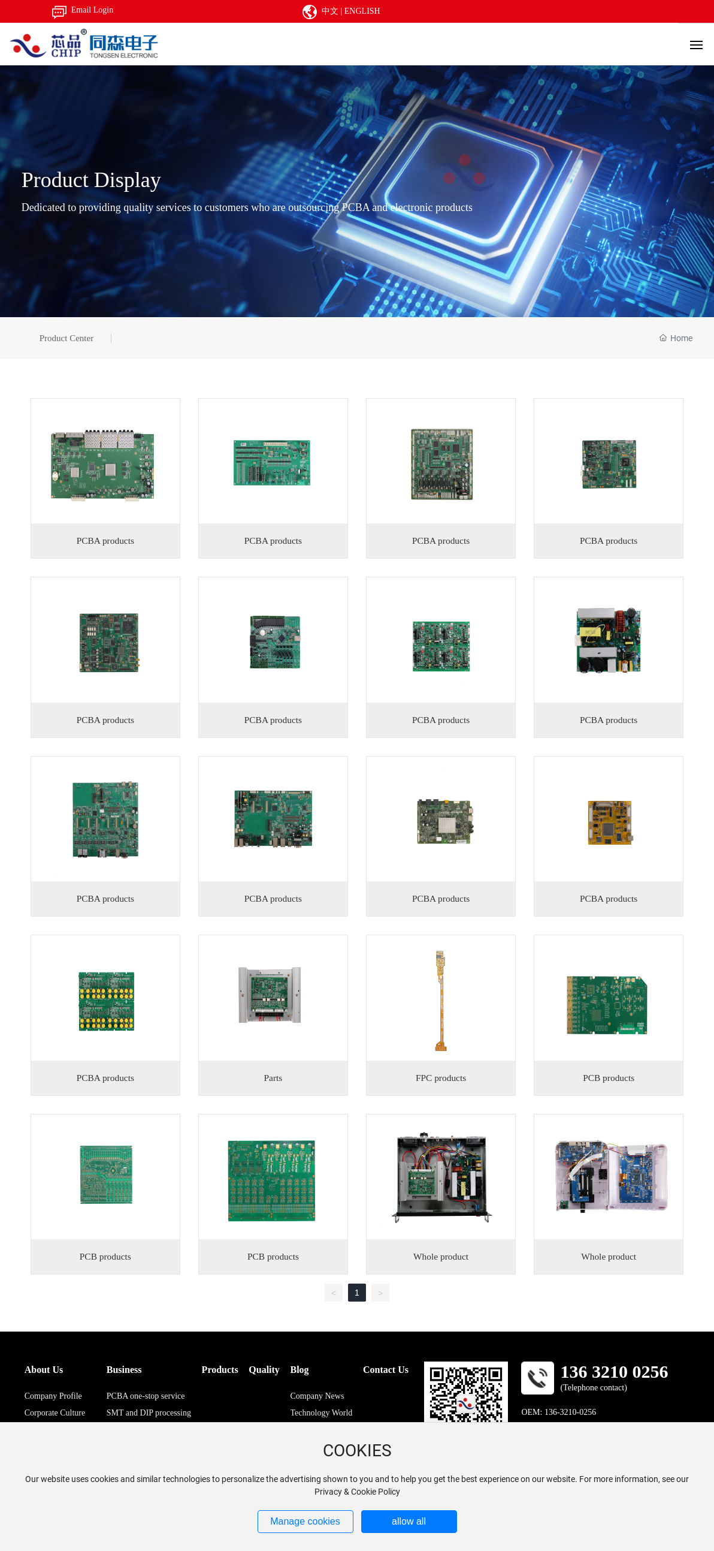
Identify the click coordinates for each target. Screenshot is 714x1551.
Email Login (92, 9)
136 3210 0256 (614, 1371)
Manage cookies (305, 1521)
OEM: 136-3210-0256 (558, 1412)
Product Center (66, 338)
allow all (409, 1521)
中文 (330, 11)
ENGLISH (362, 11)
